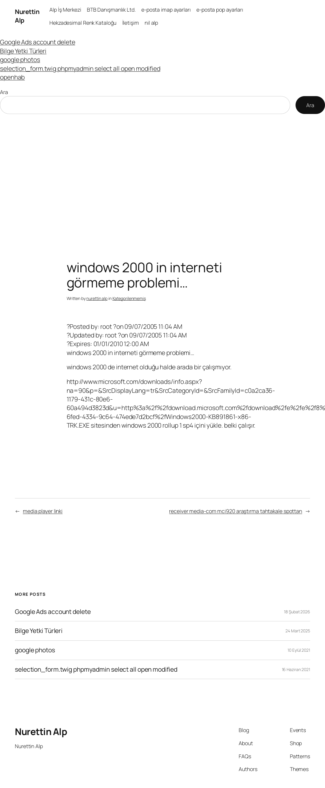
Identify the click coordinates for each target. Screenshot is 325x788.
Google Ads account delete (37, 42)
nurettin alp (96, 298)
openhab (12, 77)
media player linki (42, 511)
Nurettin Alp (41, 731)
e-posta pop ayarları (219, 9)
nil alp (151, 22)
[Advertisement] (163, 176)
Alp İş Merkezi (65, 9)
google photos (20, 59)
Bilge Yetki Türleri (23, 51)
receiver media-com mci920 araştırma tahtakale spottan (235, 511)
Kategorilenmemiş (129, 298)
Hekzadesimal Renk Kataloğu (82, 22)
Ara (4, 92)
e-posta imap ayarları (166, 9)
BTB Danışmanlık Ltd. (111, 9)
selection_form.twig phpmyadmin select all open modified (80, 68)
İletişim (130, 22)
